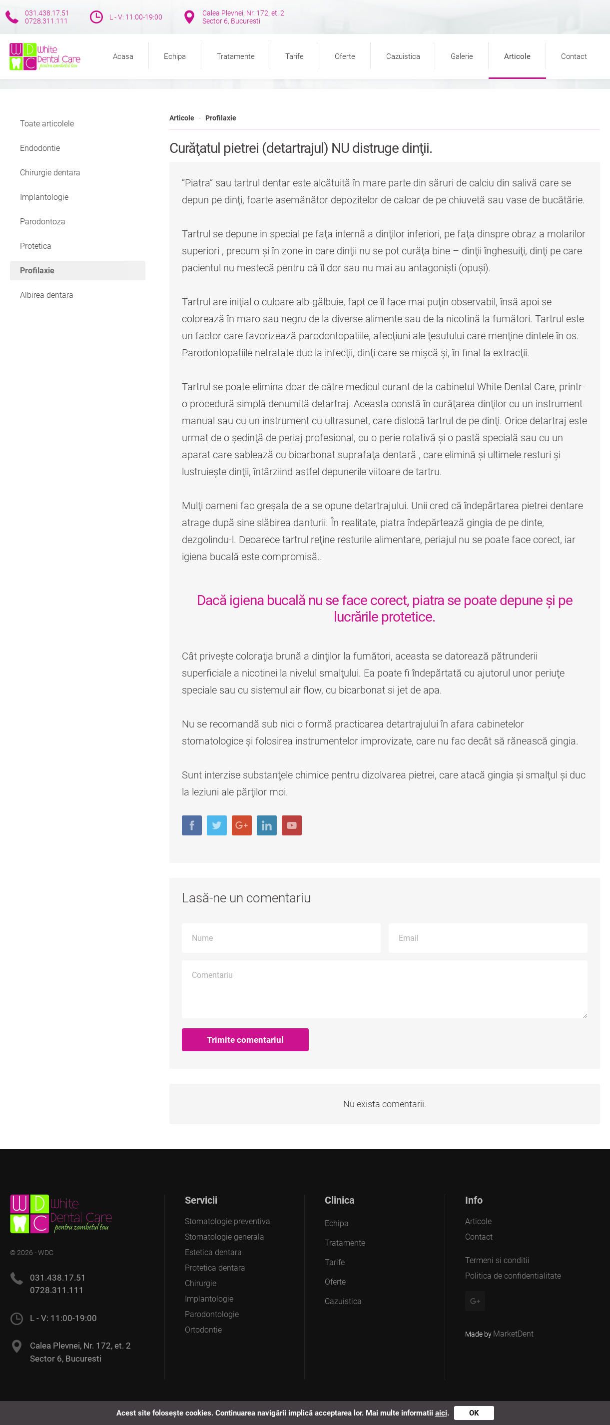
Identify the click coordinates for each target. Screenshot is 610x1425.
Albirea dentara (46, 295)
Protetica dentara (215, 1268)
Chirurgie (200, 1283)
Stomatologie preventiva (227, 1221)
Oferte (345, 56)
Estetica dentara (213, 1252)
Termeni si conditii (497, 1260)
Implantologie (44, 197)
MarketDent (513, 1334)
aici (441, 1413)
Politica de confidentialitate (513, 1276)
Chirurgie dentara (50, 172)
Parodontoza (42, 221)
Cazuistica (403, 56)
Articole (517, 56)
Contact (574, 56)
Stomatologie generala (224, 1237)
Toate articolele (47, 123)
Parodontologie (212, 1314)
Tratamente (236, 56)
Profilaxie (220, 118)
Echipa (175, 56)
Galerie (462, 56)
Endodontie (40, 148)
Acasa (123, 56)
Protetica (35, 246)
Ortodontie (203, 1330)
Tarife (294, 56)
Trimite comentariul (245, 1040)
